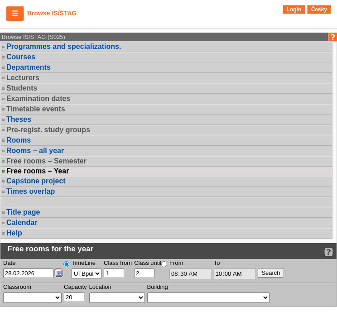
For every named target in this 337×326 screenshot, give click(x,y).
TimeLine (84, 262)
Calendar (21, 222)
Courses (20, 57)
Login (294, 9)
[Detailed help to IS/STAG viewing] (328, 252)
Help (14, 233)
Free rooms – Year (37, 171)
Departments (28, 67)
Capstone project (36, 181)
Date (9, 262)
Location (100, 286)
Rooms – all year (35, 150)
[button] (15, 13)
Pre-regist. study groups (48, 130)
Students (21, 88)
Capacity (75, 286)
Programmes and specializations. (63, 46)
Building (157, 286)
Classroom (17, 286)
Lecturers (22, 78)
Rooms (18, 140)
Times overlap (30, 191)
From (176, 262)
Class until (147, 262)
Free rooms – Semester (46, 161)
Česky (319, 9)
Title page (23, 212)
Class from (118, 262)
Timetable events (35, 109)
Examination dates (38, 98)
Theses (18, 119)
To (217, 262)
